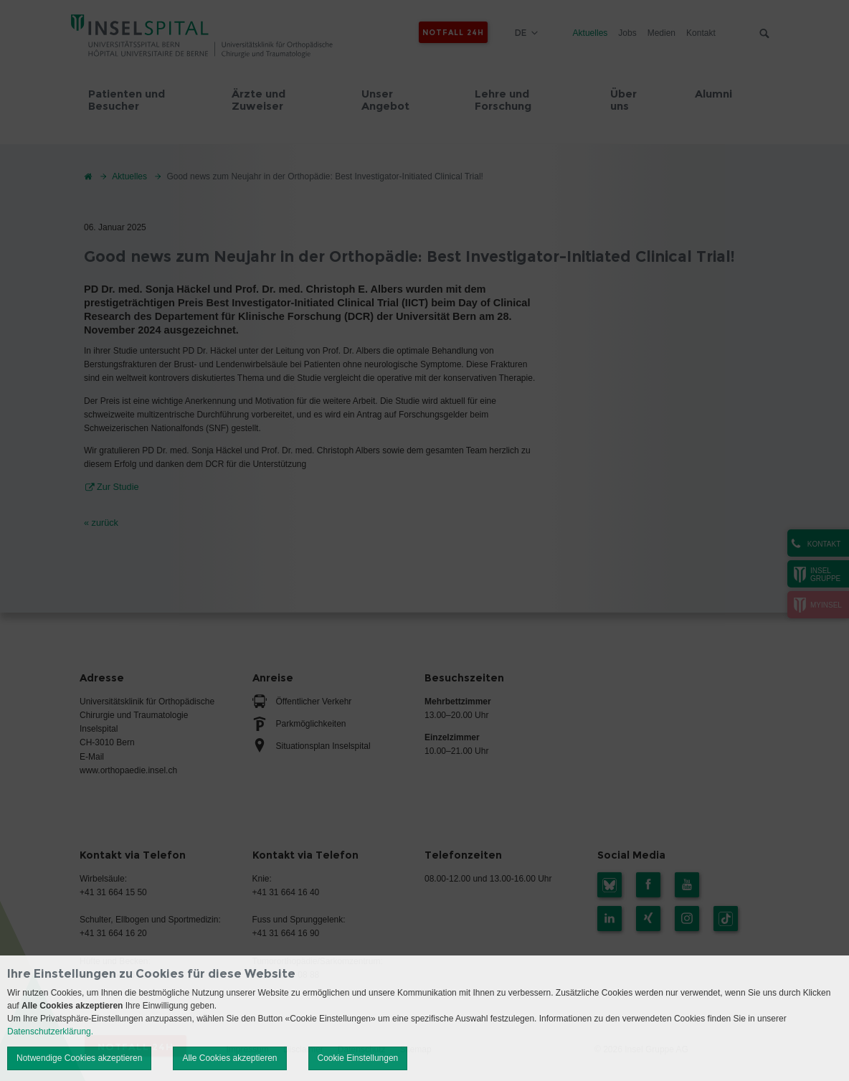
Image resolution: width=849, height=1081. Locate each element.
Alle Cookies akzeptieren (229, 1058)
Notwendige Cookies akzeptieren (79, 1058)
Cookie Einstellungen (358, 1058)
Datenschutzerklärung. (50, 1031)
